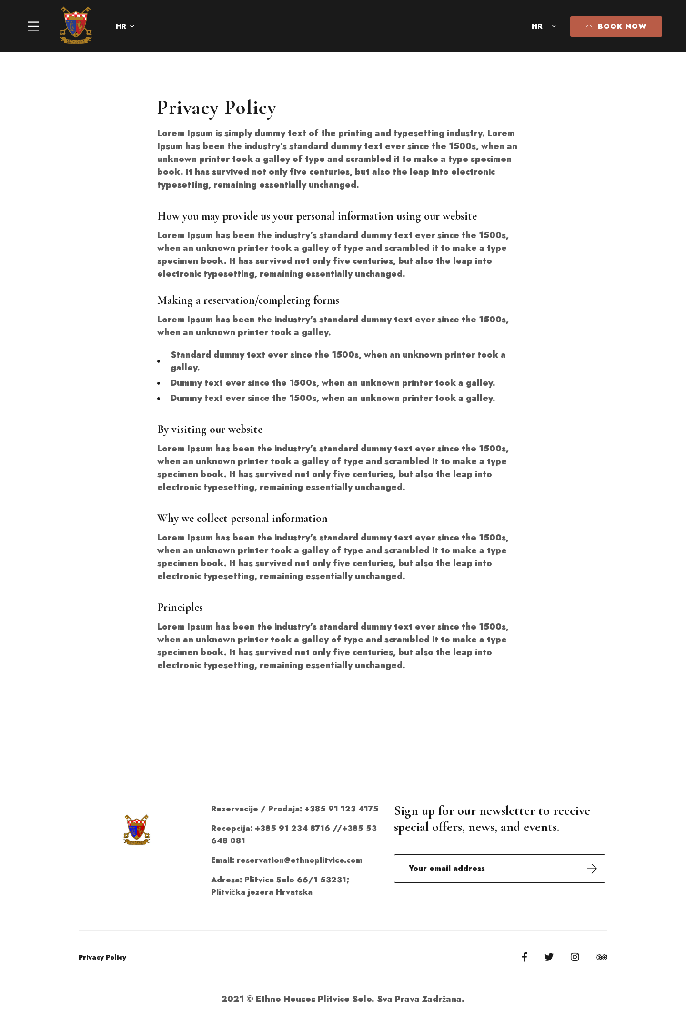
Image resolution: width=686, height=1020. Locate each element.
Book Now (616, 26)
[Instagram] (575, 957)
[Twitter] (548, 957)
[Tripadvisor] (602, 957)
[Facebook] (524, 957)
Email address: (499, 868)
